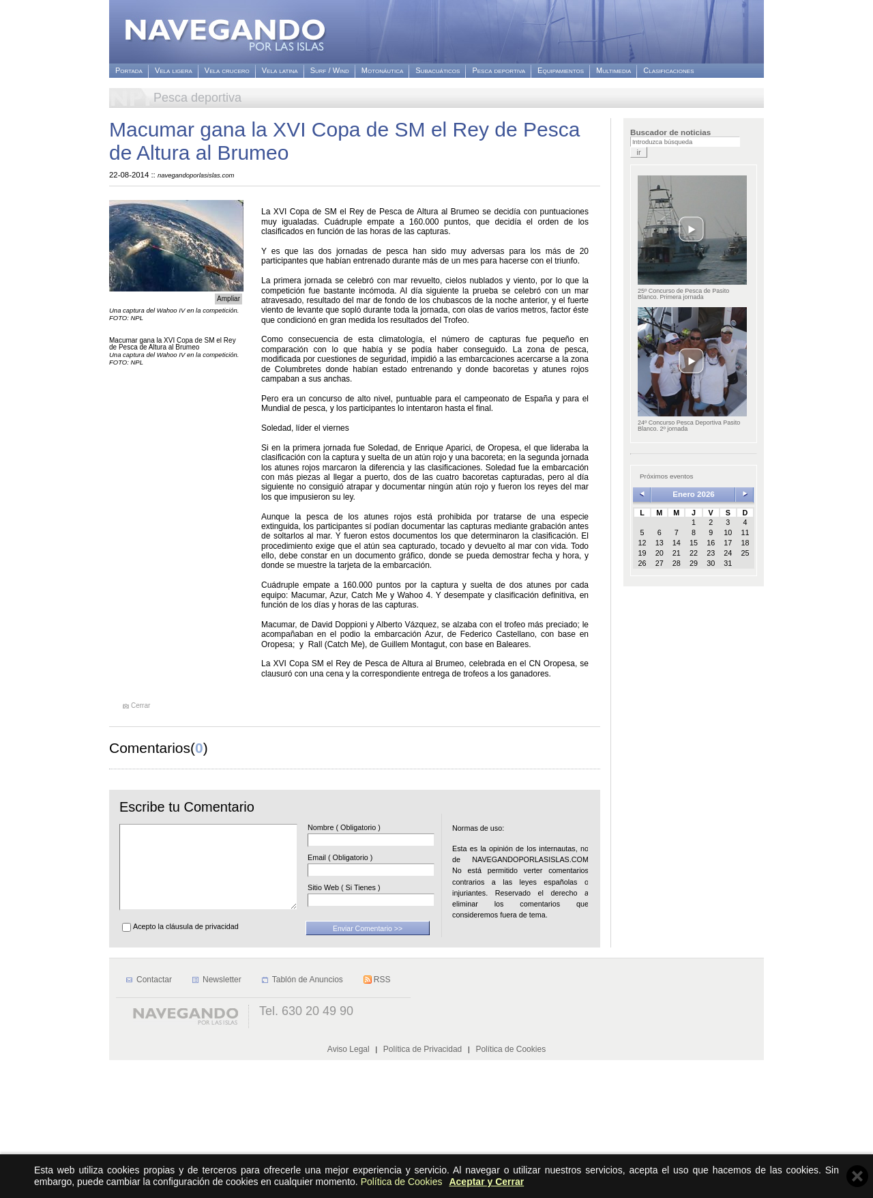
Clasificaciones (668, 70)
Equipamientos (560, 70)
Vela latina (280, 70)
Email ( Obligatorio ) (360, 857)
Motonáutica (382, 70)
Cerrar (140, 705)
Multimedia (613, 70)
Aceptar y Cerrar (486, 1181)
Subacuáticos (437, 70)
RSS (382, 1117)
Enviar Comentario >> (367, 945)
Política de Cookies (402, 1181)
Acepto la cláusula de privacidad (186, 943)
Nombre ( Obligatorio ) (364, 827)
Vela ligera (173, 70)
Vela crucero (227, 70)
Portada (129, 70)
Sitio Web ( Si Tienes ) (364, 888)
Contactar (154, 1117)
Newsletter (222, 1117)
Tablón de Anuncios (307, 1117)
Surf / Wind (329, 70)
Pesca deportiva (498, 70)
